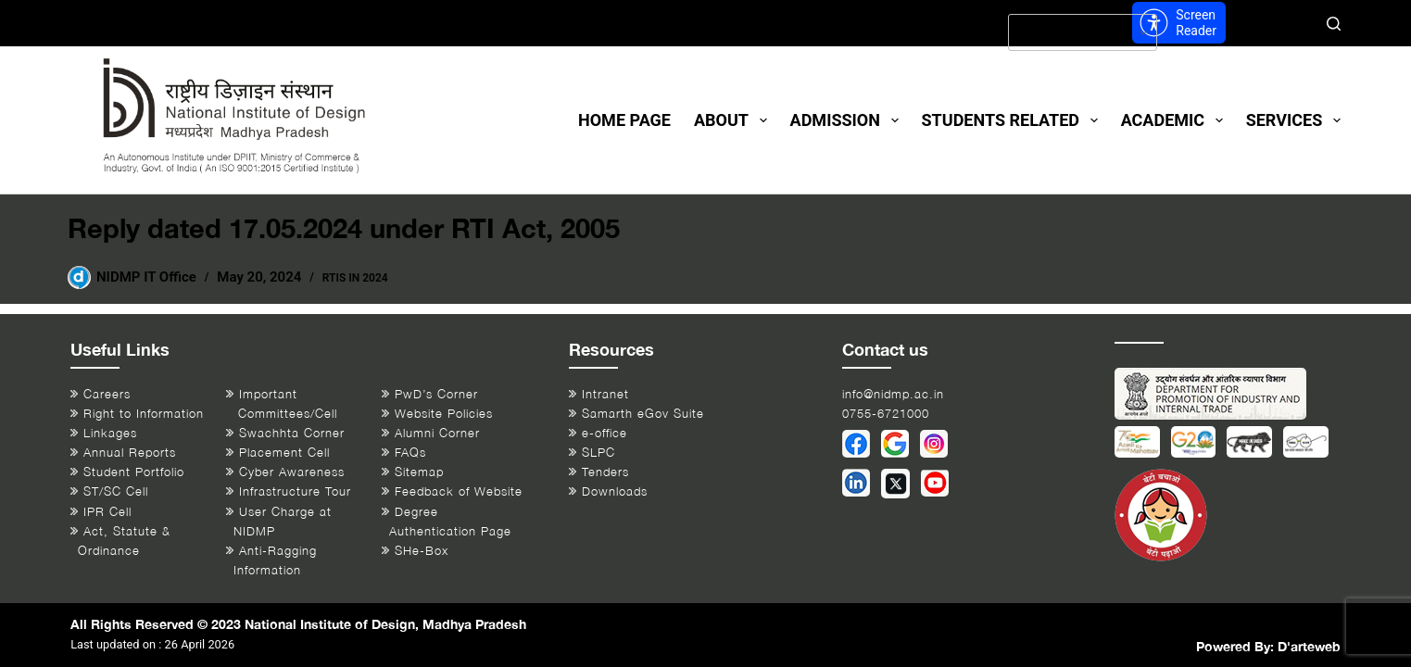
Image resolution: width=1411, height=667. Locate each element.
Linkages (110, 433)
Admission (848, 120)
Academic (1175, 120)
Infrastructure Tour (295, 491)
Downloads (615, 491)
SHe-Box (421, 551)
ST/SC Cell (115, 491)
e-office (604, 433)
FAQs (410, 452)
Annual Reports (129, 452)
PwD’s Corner (436, 394)
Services (1293, 120)
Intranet (605, 394)
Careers (107, 394)
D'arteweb (1309, 646)
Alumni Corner (437, 433)
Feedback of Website (459, 491)
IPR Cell (107, 512)
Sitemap (419, 472)
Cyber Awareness (292, 472)
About (734, 120)
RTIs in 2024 (355, 277)
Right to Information (143, 414)
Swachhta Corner (292, 433)
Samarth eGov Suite (643, 414)
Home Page (624, 120)
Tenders (605, 472)
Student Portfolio (133, 472)
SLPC (598, 452)
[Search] (1334, 24)
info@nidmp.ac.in (893, 394)
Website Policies (444, 414)
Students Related (1013, 120)
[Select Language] (1082, 32)
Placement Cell (284, 452)
